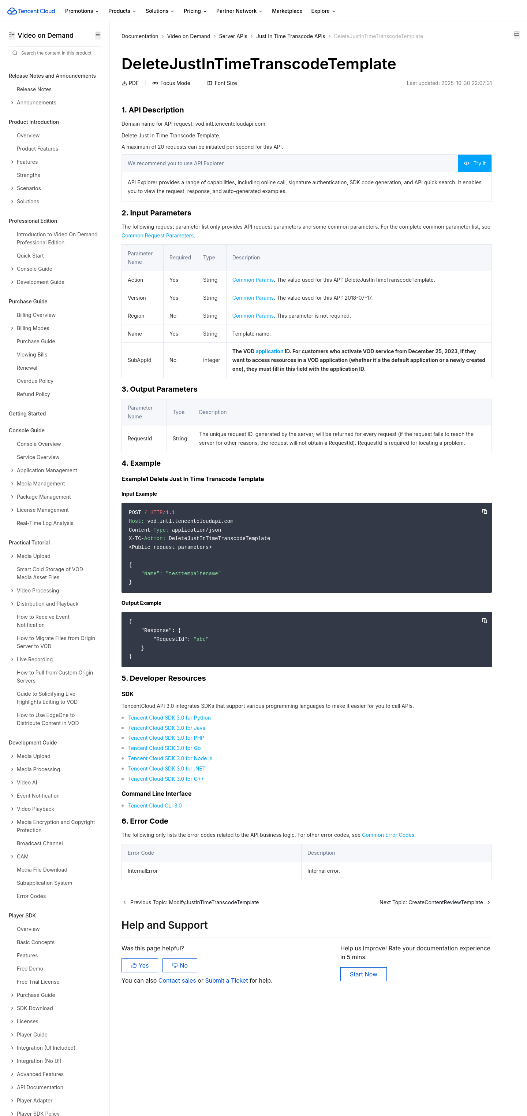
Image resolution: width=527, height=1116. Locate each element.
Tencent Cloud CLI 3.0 (155, 889)
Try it (374, 194)
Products (122, 11)
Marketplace (287, 11)
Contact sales (178, 1079)
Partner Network (239, 11)
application (267, 399)
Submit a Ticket (226, 1079)
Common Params (250, 319)
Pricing (196, 11)
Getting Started (27, 413)
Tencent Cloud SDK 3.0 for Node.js (170, 841)
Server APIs (233, 36)
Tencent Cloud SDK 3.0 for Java (166, 811)
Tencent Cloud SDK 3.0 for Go (164, 831)
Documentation (140, 36)
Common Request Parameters (259, 275)
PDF (130, 114)
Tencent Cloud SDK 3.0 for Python (169, 801)
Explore (323, 11)
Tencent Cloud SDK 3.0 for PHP (166, 821)
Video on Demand (188, 36)
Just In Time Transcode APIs (290, 36)
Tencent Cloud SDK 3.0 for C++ (166, 861)
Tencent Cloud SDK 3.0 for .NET (167, 852)
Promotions (82, 11)
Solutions (160, 11)
